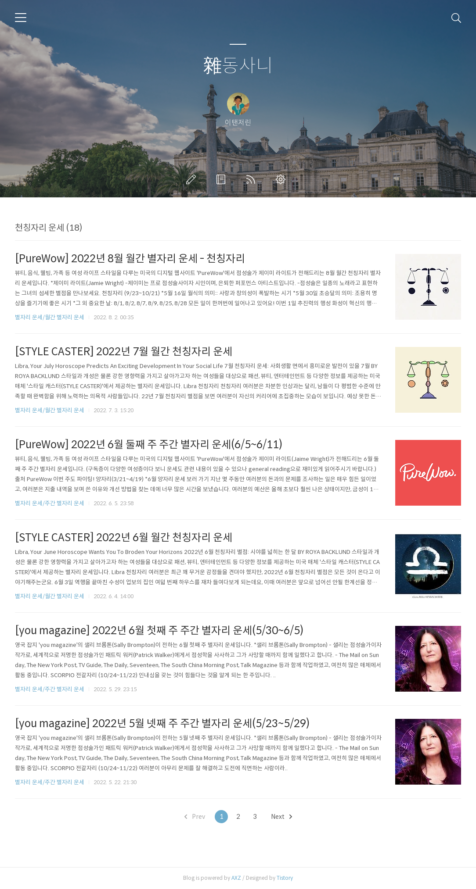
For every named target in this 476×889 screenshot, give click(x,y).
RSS (252, 179)
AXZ (236, 878)
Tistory (285, 878)
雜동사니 (238, 66)
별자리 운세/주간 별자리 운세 (49, 503)
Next (281, 817)
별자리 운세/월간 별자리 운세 (49, 317)
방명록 (222, 179)
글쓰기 (192, 179)
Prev (194, 817)
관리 (282, 179)
